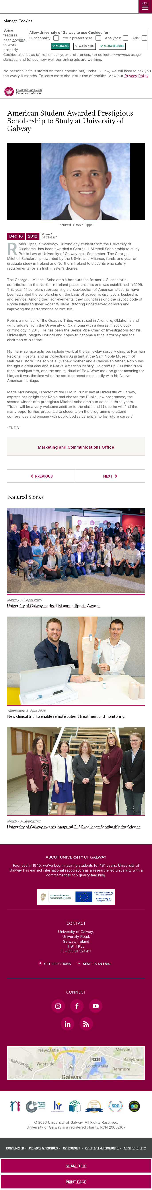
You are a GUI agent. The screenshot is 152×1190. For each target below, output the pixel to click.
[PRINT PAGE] (76, 1181)
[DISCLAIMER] (17, 1148)
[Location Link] (76, 1076)
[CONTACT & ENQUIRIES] (104, 1148)
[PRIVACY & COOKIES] (45, 1148)
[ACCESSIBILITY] (135, 1148)
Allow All (62, 46)
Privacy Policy (136, 76)
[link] (15, 1106)
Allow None (86, 46)
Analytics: (113, 38)
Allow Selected (114, 46)
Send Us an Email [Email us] (97, 964)
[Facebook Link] (77, 1006)
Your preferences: (78, 38)
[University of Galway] (23, 93)
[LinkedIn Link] (67, 1023)
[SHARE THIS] (76, 1166)
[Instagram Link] (58, 1006)
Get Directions (57, 964)
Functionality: (40, 38)
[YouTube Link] (95, 1006)
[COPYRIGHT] (73, 1148)
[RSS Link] (86, 1023)
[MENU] (145, 6)
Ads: (136, 38)
